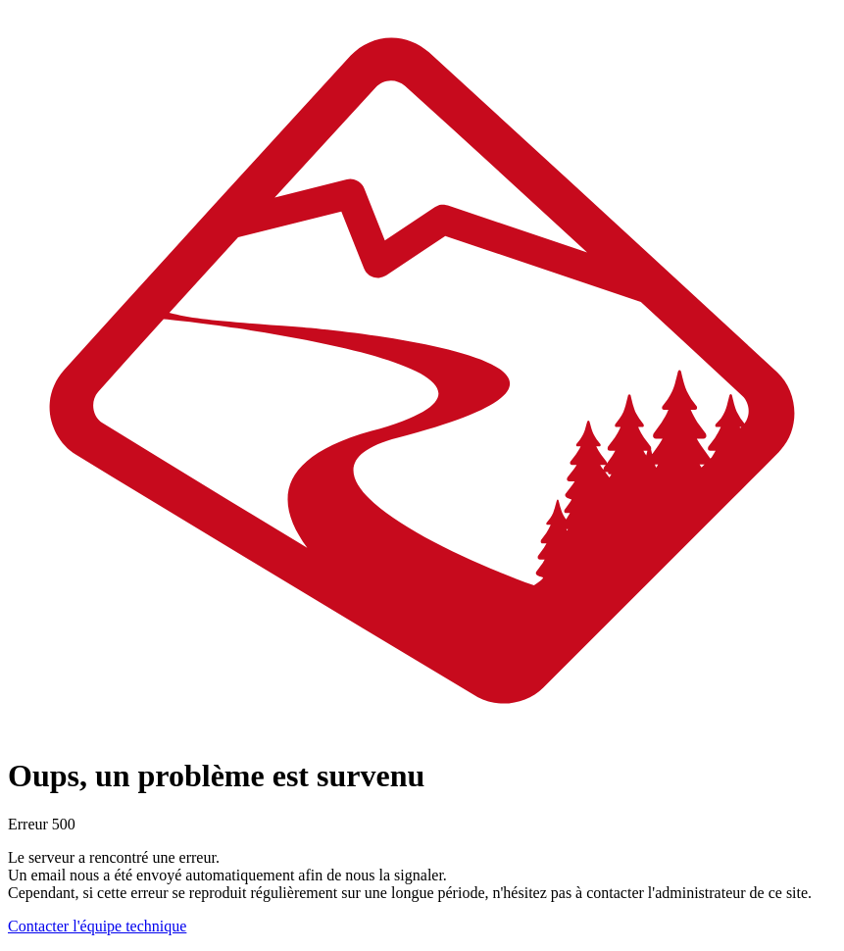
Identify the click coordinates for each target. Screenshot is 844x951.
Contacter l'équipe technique (97, 926)
